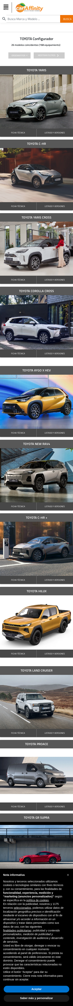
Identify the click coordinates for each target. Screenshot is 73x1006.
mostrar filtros (49, 55)
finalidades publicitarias (17, 930)
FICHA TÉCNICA (18, 132)
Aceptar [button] (36, 989)
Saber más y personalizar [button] (36, 998)
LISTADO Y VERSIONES (55, 132)
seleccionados (22, 907)
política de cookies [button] (37, 900)
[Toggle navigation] (6, 7)
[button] (68, 875)
